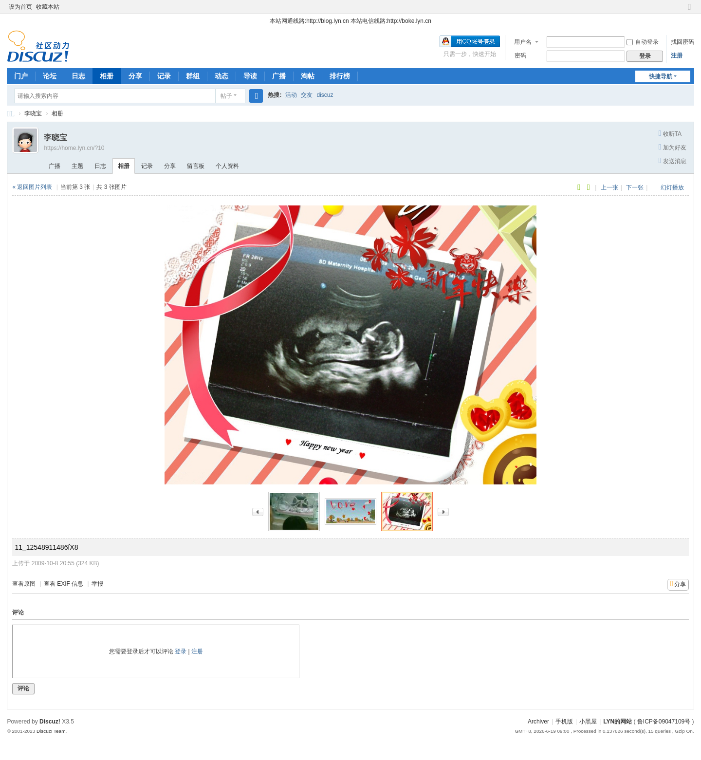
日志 (78, 76)
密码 (520, 55)
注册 (677, 55)
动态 (221, 76)
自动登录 (643, 41)
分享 (135, 76)
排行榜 (340, 76)
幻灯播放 (672, 187)
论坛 (49, 76)
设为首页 (20, 6)
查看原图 (24, 583)
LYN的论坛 (11, 115)
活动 (291, 95)
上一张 (609, 187)
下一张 (635, 187)
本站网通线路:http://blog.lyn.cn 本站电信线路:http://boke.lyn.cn (350, 21)
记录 (164, 76)
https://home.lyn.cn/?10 (74, 148)
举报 (97, 583)
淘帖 (307, 76)
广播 (279, 76)
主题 (77, 166)
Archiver (538, 721)
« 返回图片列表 (32, 187)
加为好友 (674, 147)
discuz (324, 95)
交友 (307, 95)
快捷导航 (660, 76)
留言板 (195, 166)
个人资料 (227, 166)
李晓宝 (33, 113)
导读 (250, 76)
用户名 (523, 41)
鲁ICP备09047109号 (663, 721)
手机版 (564, 721)
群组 (193, 76)
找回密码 (682, 41)
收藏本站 (47, 6)
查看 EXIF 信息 (63, 583)
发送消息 (674, 161)
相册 (106, 76)
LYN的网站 (617, 721)
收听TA (672, 133)
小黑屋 (588, 721)
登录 (180, 651)
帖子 (226, 96)
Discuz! (49, 721)
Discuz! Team (51, 731)
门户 (21, 76)
